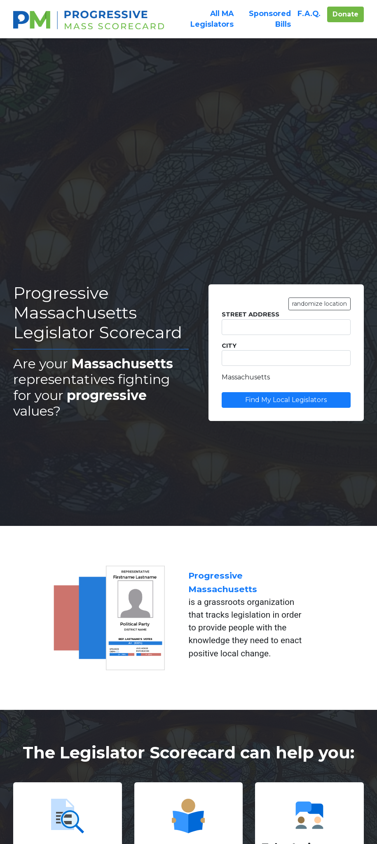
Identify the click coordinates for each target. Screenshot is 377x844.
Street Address (286, 323)
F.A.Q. (309, 13)
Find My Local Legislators (286, 400)
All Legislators (212, 18)
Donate (348, 13)
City (286, 354)
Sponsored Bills (270, 18)
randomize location (319, 303)
